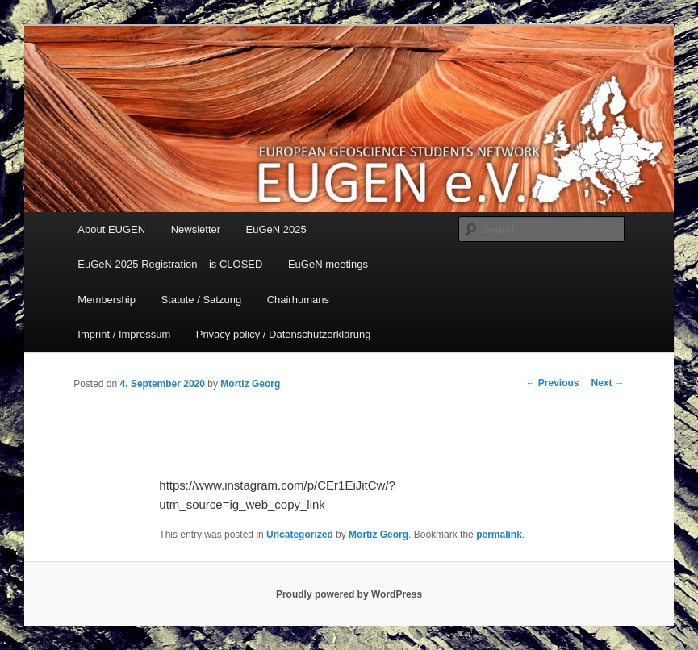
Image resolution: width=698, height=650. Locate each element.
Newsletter (195, 229)
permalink (499, 534)
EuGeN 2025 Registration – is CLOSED (169, 264)
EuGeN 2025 (276, 229)
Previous (552, 383)
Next (607, 383)
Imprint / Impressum (123, 334)
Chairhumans (298, 300)
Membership (106, 300)
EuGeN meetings (328, 264)
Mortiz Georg (250, 384)
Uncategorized (299, 534)
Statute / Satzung (201, 300)
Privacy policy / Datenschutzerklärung (283, 334)
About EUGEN (111, 229)
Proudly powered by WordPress (349, 594)
